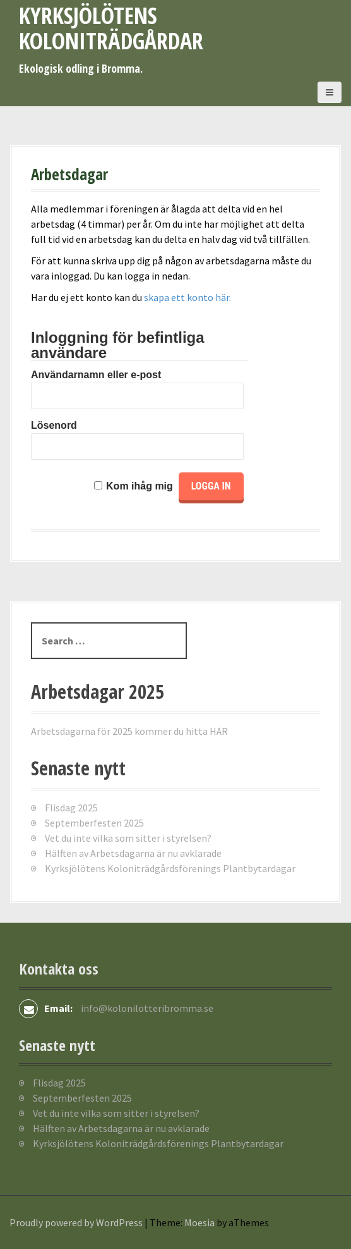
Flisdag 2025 (71, 807)
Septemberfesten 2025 (94, 822)
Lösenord (54, 425)
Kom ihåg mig (139, 486)
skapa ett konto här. (187, 297)
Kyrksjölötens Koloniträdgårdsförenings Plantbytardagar (170, 868)
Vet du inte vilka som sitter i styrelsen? (128, 838)
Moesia (199, 1222)
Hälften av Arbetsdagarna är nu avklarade (133, 853)
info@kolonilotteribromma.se (147, 1008)
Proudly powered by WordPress (76, 1222)
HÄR (219, 731)
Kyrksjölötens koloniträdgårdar (111, 28)
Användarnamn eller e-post (96, 374)
